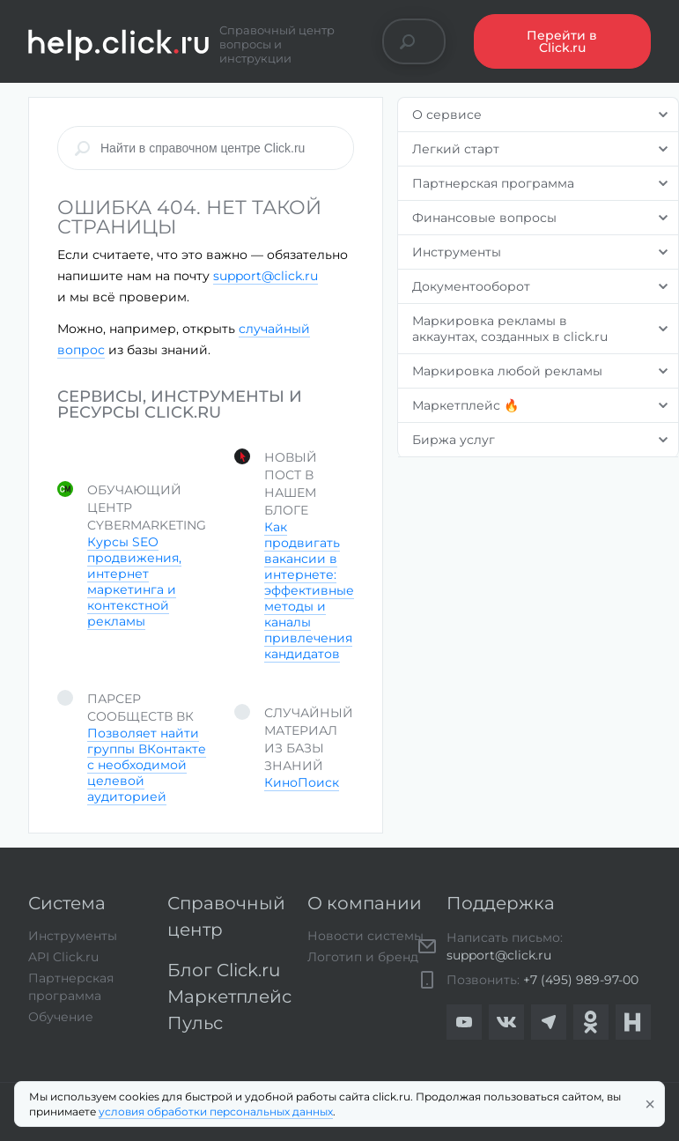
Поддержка (501, 903)
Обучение (60, 1017)
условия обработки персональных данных (216, 1111)
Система (67, 903)
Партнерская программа (71, 987)
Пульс (195, 1023)
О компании (364, 903)
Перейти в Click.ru (562, 41)
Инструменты (72, 936)
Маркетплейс (229, 996)
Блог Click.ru (223, 970)
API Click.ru (63, 957)
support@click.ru (265, 276)
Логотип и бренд (362, 957)
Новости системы (365, 936)
